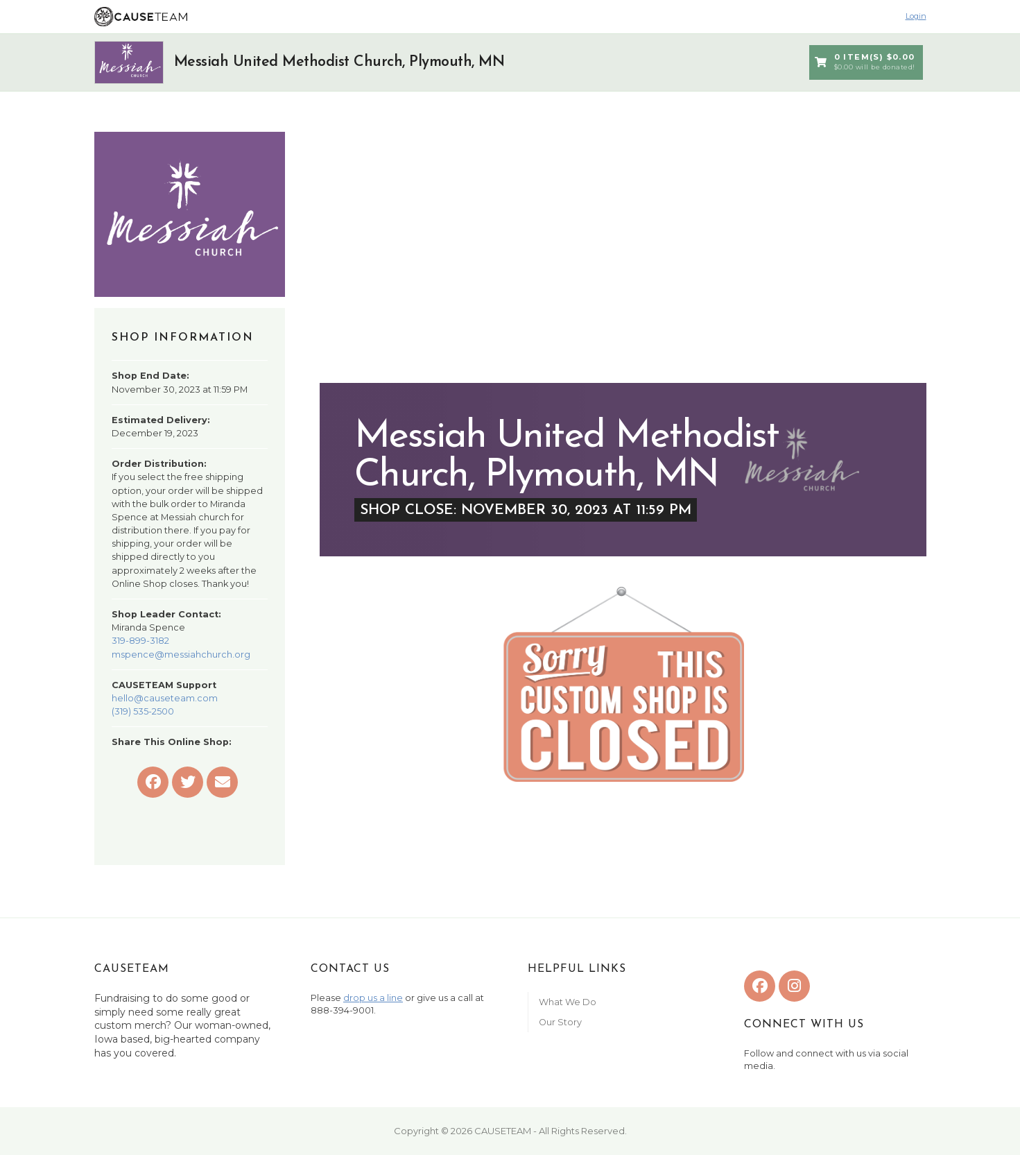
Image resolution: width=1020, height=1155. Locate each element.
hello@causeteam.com (165, 698)
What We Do (567, 1002)
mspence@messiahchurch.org (181, 654)
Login (916, 16)
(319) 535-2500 (143, 711)
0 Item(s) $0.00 (865, 62)
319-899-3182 (140, 640)
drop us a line (373, 998)
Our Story (560, 1022)
